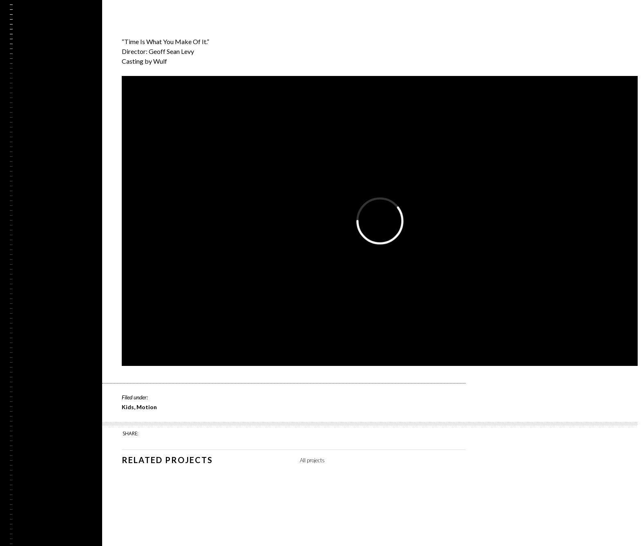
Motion (146, 406)
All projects (312, 460)
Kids (128, 406)
